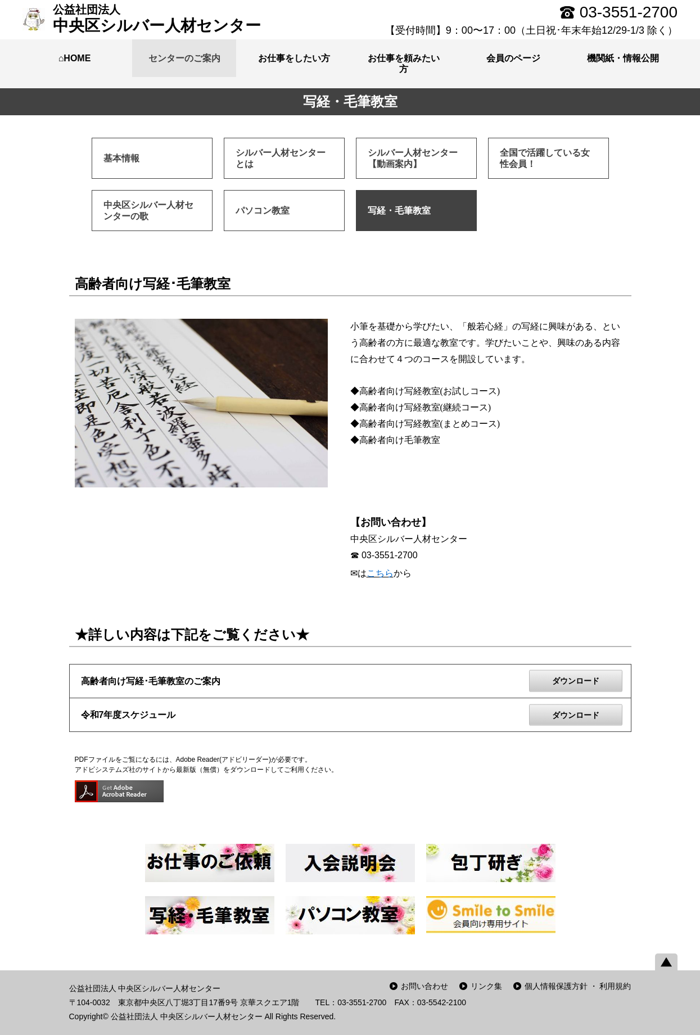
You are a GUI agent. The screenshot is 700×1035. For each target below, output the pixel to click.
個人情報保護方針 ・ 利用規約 (578, 986)
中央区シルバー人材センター (157, 18)
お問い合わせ (424, 986)
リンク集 (486, 986)
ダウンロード (575, 680)
